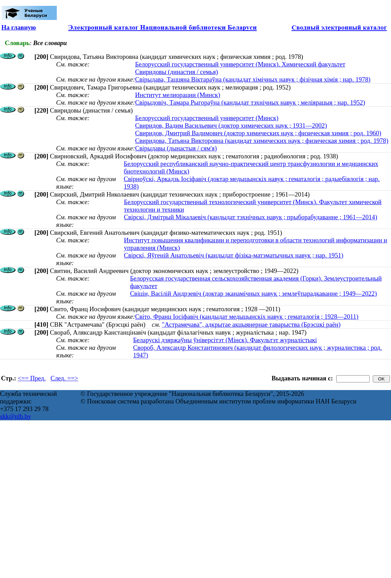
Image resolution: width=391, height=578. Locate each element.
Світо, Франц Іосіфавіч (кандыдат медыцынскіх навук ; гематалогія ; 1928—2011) (246, 316)
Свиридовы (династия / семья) (176, 71)
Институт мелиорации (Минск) (177, 94)
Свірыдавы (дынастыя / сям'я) (175, 148)
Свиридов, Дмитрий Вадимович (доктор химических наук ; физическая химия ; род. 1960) (258, 133)
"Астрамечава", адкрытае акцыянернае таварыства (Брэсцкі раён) (251, 324)
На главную (18, 27)
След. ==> (64, 378)
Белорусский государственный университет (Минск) (206, 118)
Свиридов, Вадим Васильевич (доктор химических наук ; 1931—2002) (231, 125)
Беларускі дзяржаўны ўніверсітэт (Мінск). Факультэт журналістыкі (225, 340)
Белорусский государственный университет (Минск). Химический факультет (240, 64)
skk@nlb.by (15, 416)
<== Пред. (32, 378)
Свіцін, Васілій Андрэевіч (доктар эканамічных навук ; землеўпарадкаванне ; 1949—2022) (253, 293)
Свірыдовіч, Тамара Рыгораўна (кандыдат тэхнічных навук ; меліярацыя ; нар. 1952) (250, 102)
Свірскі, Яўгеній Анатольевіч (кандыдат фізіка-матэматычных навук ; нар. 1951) (234, 255)
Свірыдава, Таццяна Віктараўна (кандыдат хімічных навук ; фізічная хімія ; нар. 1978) (252, 79)
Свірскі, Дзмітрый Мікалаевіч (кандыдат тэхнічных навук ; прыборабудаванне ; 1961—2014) (250, 217)
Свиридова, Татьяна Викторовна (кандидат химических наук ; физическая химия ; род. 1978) (261, 140)
